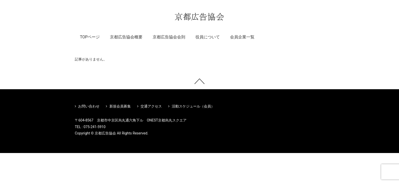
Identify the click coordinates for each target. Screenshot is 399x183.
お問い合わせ (87, 106)
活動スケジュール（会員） (191, 106)
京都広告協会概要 (126, 37)
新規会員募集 (118, 106)
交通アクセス (149, 106)
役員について (207, 37)
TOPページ (90, 37)
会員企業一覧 (242, 37)
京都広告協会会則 (169, 37)
